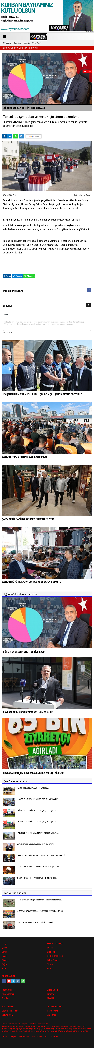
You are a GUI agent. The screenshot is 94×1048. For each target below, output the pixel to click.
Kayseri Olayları (85, 195)
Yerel (49, 968)
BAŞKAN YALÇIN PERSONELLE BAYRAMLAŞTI (25, 456)
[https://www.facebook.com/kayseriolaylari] (4, 981)
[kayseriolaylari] (18, 981)
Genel (4, 955)
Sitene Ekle (54, 1036)
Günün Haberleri (54, 1006)
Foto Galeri (7, 989)
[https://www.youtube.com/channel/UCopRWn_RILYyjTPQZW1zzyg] (9, 981)
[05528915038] (23, 981)
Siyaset (50, 964)
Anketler (5, 998)
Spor (4, 968)
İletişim (13, 1036)
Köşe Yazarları (8, 993)
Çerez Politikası (24, 1036)
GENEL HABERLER (55, 955)
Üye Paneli (37, 43)
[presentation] (89, 290)
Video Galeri (52, 989)
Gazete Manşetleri (10, 1010)
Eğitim (4, 951)
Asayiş (4, 943)
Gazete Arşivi (7, 1014)
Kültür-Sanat (52, 960)
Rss (46, 1036)
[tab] (89, 290)
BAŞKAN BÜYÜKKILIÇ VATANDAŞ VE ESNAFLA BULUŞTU (31, 581)
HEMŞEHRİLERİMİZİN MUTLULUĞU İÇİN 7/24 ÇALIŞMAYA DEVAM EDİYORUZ (42, 394)
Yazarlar (26, 43)
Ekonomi (51, 951)
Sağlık (4, 964)
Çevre (4, 947)
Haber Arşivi (52, 1010)
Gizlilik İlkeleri (37, 1036)
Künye (5, 1036)
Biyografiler (52, 993)
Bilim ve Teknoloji (55, 943)
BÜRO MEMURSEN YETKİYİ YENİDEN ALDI (20, 48)
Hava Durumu (8, 1006)
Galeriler (17, 43)
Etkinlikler (51, 998)
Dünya (50, 947)
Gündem (5, 960)
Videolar (7, 43)
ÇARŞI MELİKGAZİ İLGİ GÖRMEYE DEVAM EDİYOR (28, 519)
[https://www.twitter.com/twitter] (13, 981)
